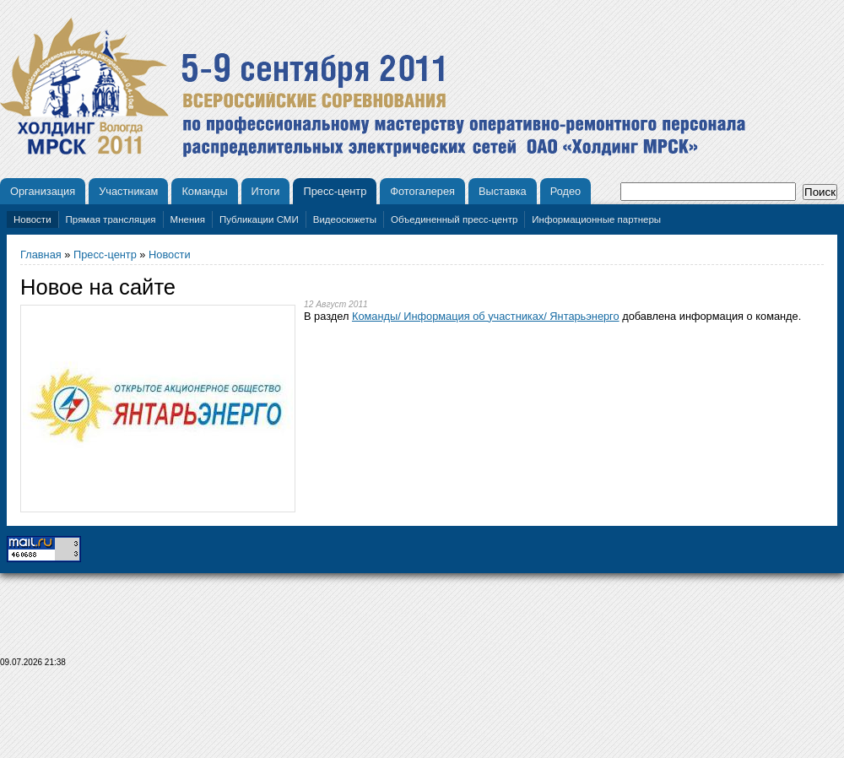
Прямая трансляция (111, 219)
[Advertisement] (422, 717)
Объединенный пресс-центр (454, 219)
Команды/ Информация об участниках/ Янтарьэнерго (485, 316)
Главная (41, 254)
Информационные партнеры (596, 219)
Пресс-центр (334, 191)
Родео (566, 191)
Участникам (128, 191)
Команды (204, 191)
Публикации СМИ (259, 219)
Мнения (187, 219)
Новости (32, 219)
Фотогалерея (422, 191)
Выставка (503, 191)
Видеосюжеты (344, 219)
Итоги (266, 191)
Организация (42, 191)
